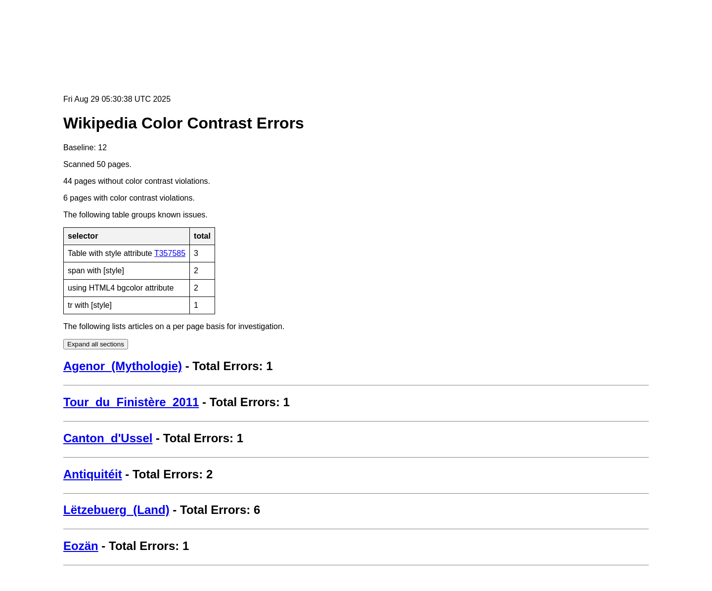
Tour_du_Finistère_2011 (131, 402)
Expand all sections (95, 344)
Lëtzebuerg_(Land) (116, 509)
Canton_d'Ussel (107, 438)
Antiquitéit (92, 474)
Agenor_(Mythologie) (122, 366)
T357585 (169, 253)
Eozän (80, 545)
